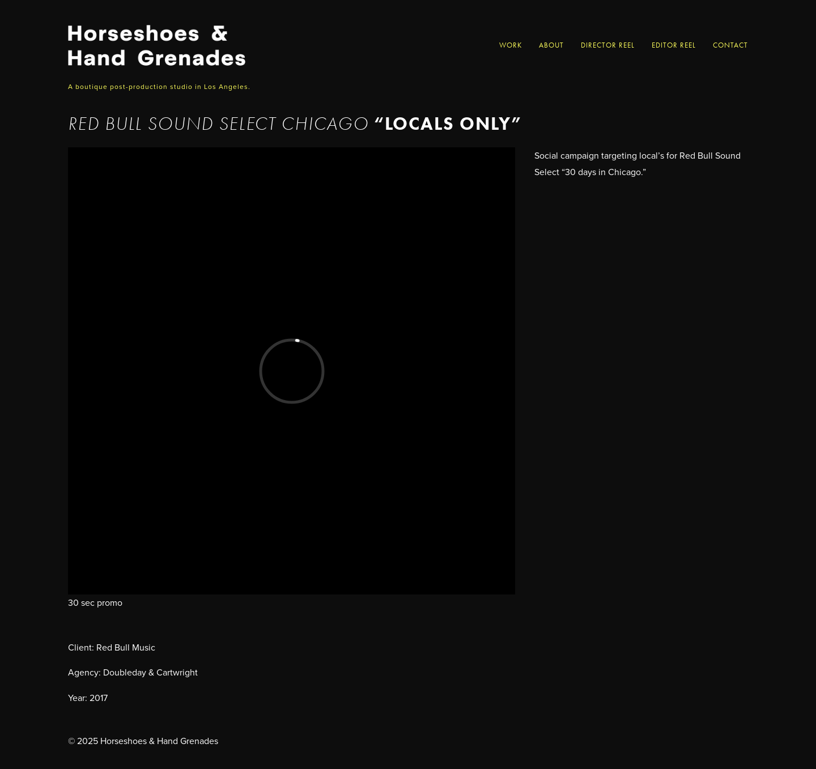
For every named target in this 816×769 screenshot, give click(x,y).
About (551, 45)
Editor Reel (674, 45)
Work (510, 45)
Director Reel (608, 45)
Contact (730, 45)
